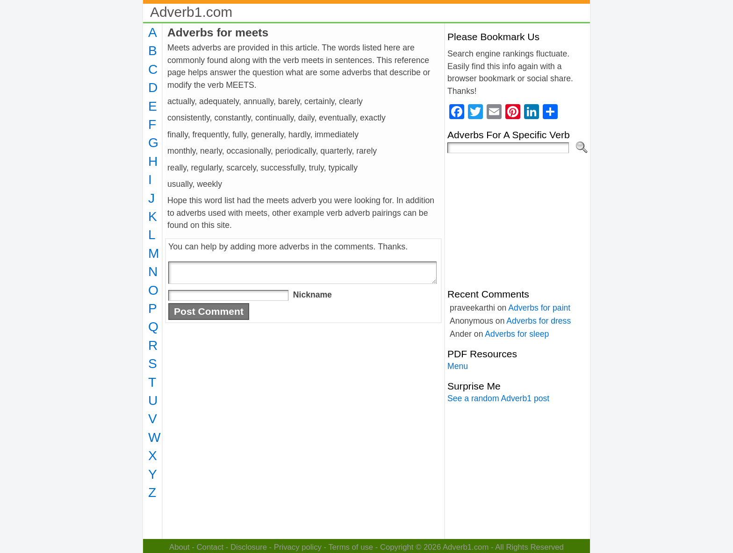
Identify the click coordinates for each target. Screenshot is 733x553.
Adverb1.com (191, 12)
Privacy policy (298, 547)
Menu (457, 366)
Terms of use (350, 547)
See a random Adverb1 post (498, 398)
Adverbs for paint (539, 307)
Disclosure (248, 547)
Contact (210, 547)
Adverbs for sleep (517, 334)
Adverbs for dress (538, 321)
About (179, 547)
